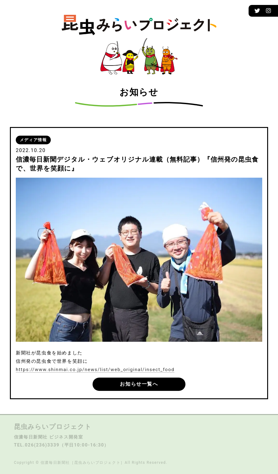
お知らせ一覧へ (139, 384)
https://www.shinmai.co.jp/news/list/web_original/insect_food (95, 369)
